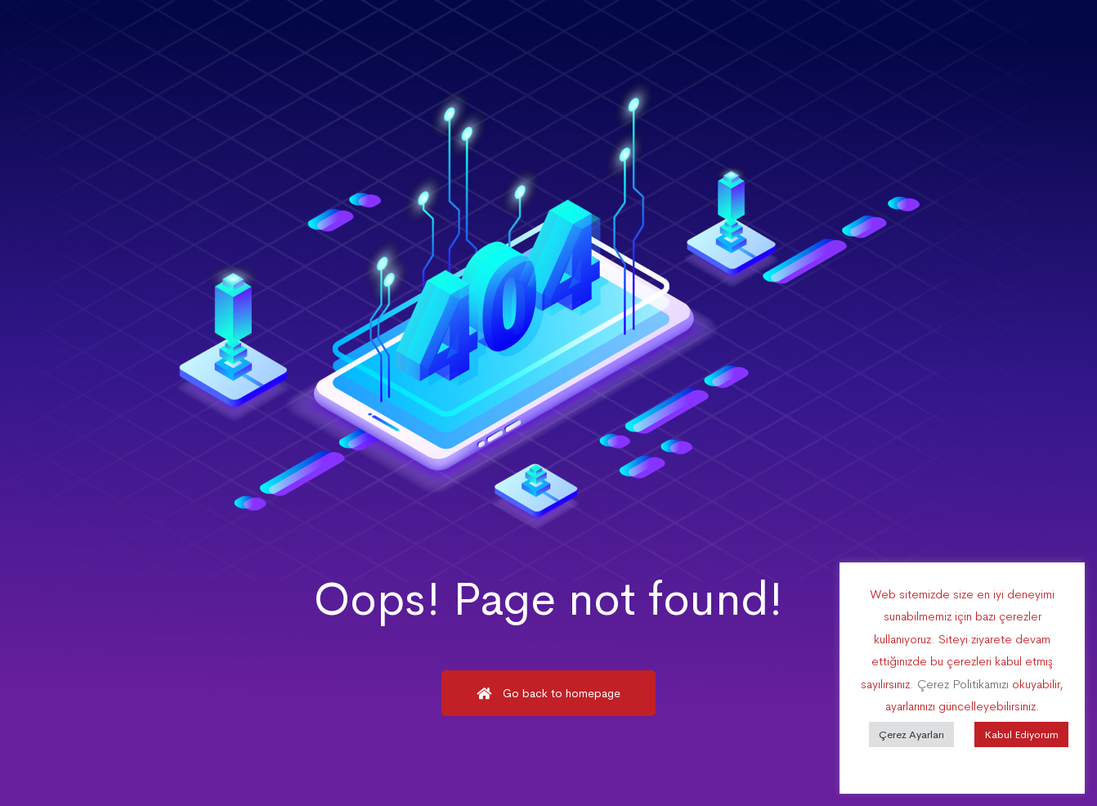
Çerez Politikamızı (963, 684)
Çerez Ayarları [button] (911, 734)
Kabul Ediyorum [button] (1021, 734)
